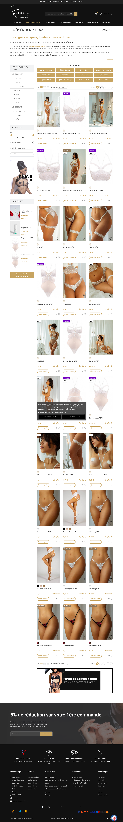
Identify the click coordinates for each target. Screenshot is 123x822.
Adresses (100, 792)
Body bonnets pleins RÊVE (45, 304)
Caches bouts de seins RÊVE (98, 475)
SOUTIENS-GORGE (51, 23)
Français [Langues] (14, 6)
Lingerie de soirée (33, 783)
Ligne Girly (16, 82)
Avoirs (99, 789)
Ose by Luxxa (17, 115)
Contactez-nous (28, 818)
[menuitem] (17, 23)
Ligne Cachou (17, 90)
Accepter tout (73, 416)
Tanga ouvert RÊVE (95, 304)
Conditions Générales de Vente (81, 780)
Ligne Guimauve (17, 74)
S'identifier (105, 14)
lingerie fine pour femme (37, 46)
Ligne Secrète (17, 107)
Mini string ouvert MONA (45, 646)
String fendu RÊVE (69, 247)
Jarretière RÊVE (68, 475)
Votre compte (103, 772)
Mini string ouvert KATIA (44, 532)
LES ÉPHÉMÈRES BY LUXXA (33, 23)
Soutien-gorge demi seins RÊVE (99, 133)
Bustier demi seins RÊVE (44, 190)
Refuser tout (49, 416)
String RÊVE (40, 247)
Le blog (47, 795)
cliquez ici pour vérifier (75, 807)
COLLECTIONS (17, 23)
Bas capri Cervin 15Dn (70, 532)
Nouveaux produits (33, 777)
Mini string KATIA (94, 532)
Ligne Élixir (16, 99)
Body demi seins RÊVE (27, 254)
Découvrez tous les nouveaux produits (22, 275)
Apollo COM (69, 818)
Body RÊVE (40, 361)
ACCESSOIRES (106, 23)
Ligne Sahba (16, 78)
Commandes (101, 786)
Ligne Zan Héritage (19, 111)
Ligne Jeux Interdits (19, 86)
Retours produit (102, 783)
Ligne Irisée (16, 103)
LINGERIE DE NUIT (92, 23)
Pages (93, 87)
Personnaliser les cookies (58, 412)
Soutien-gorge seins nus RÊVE (72, 190)
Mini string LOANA (95, 646)
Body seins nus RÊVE (27, 238)
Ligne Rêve (16, 119)
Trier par (54, 87)
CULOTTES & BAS (66, 23)
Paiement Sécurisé (77, 786)
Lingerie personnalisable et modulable (56, 786)
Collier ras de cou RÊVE (44, 475)
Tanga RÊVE (67, 304)
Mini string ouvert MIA (70, 589)
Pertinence (63, 87)
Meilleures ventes (33, 780)
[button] (110, 59)
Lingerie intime (32, 789)
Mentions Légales (16, 818)
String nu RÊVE (94, 247)
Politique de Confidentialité (79, 783)
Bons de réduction (103, 795)
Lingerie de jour (32, 786)
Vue (38, 87)
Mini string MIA (94, 589)
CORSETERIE (79, 23)
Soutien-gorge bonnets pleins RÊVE (48, 133)
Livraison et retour (77, 777)
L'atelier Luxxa (49, 777)
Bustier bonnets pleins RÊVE (72, 133)
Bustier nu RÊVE (94, 361)
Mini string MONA (68, 646)
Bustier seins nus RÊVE (96, 190)
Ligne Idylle (16, 95)
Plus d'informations (44, 412)
